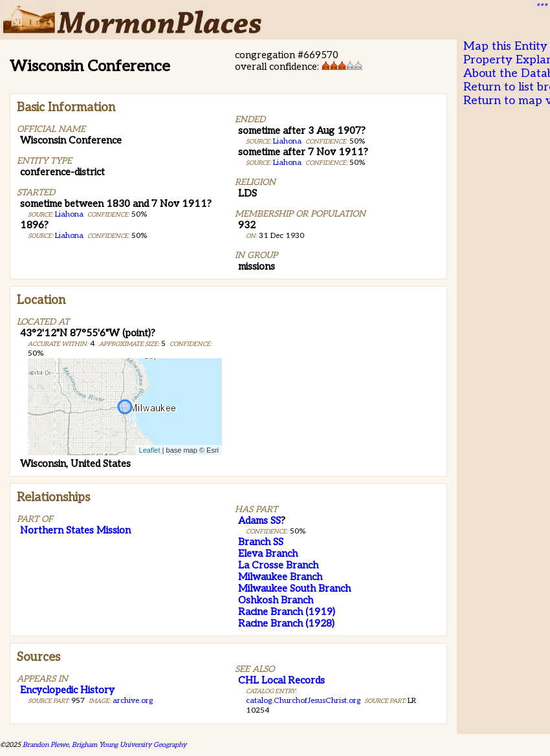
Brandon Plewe (46, 744)
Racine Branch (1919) (286, 612)
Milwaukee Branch (280, 577)
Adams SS (259, 520)
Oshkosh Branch (275, 600)
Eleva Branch (268, 553)
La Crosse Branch (278, 565)
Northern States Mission (75, 530)
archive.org (133, 701)
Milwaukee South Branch (294, 588)
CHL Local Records (281, 680)
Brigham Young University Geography (129, 744)
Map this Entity (505, 46)
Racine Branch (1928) (286, 623)
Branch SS (260, 542)
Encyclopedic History (67, 690)
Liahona (69, 214)
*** (541, 7)
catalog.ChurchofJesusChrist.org (303, 701)
